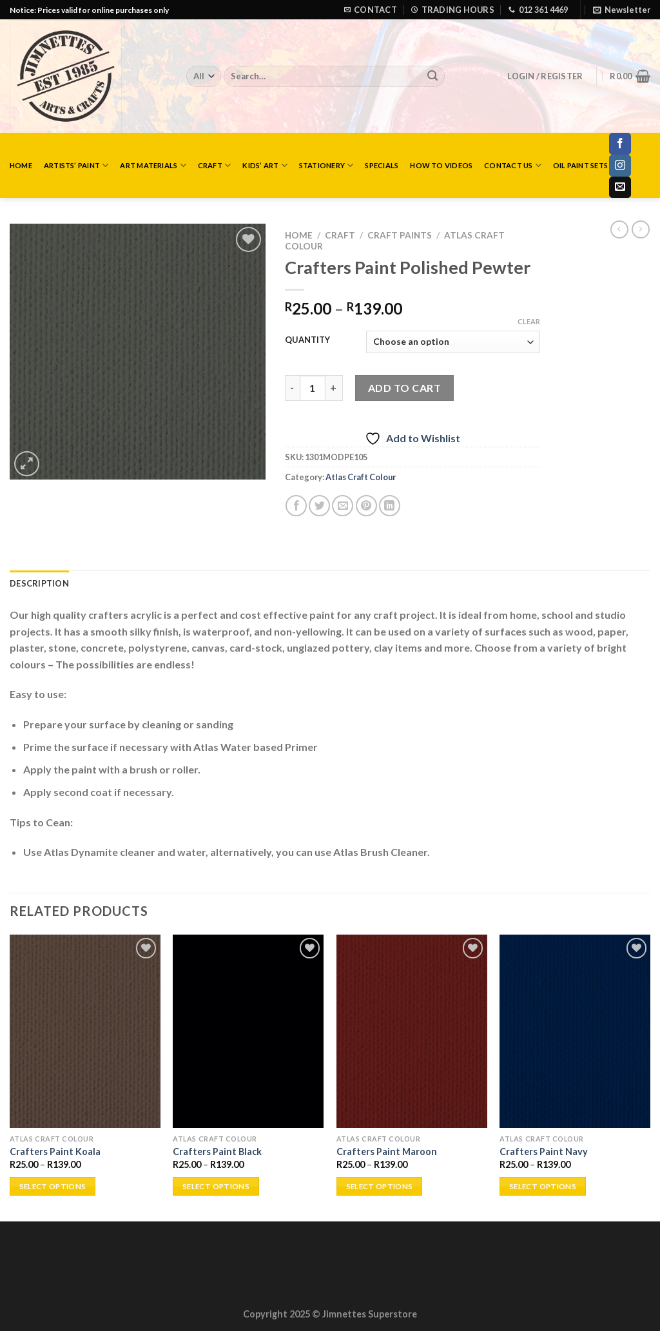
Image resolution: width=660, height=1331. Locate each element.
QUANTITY (307, 340)
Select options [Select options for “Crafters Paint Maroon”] (379, 1186)
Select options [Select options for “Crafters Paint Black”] (215, 1186)
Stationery (326, 165)
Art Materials (153, 165)
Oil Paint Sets (580, 165)
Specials (381, 165)
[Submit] (432, 77)
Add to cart (404, 388)
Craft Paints (399, 235)
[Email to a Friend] (342, 505)
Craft (214, 165)
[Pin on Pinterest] (366, 505)
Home (21, 165)
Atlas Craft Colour (360, 477)
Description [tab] (39, 583)
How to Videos (441, 165)
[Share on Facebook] (296, 505)
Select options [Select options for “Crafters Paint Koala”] (52, 1186)
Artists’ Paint (76, 165)
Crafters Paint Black (217, 1151)
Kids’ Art (264, 165)
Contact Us (512, 165)
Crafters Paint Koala (55, 1151)
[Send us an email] (620, 188)
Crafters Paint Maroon (386, 1151)
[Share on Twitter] (319, 505)
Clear (529, 321)
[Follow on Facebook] (620, 144)
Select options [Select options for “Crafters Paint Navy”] (542, 1186)
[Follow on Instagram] (620, 166)
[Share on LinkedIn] (389, 505)
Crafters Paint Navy (544, 1151)
